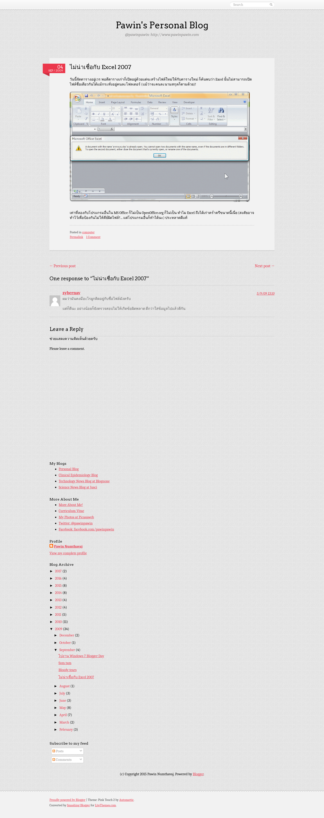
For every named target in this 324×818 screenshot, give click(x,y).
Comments (62, 760)
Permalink (76, 237)
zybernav (71, 292)
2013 (59, 600)
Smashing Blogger (78, 805)
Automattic (126, 800)
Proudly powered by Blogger (68, 800)
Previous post (63, 266)
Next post (264, 266)
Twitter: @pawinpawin (76, 523)
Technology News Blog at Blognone (84, 481)
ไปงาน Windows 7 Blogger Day (81, 656)
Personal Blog (69, 469)
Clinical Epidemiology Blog (78, 475)
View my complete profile (68, 553)
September (67, 650)
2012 (59, 607)
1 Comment (93, 237)
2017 (59, 571)
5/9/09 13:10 (265, 294)
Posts (57, 751)
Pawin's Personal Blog (162, 25)
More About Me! (71, 505)
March (64, 722)
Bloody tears (67, 670)
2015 (59, 586)
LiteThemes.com (105, 805)
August (64, 686)
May (63, 708)
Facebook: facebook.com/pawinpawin (86, 529)
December (67, 635)
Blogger (198, 774)
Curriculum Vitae (71, 511)
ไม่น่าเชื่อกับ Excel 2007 (76, 677)
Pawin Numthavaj (68, 546)
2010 (59, 622)
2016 (59, 578)
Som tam (64, 663)
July (62, 693)
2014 (59, 593)
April (63, 715)
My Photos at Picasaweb (76, 517)
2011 (58, 615)
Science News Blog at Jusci (78, 487)
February (66, 730)
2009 (59, 629)
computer (88, 232)
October (65, 643)
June (63, 701)
